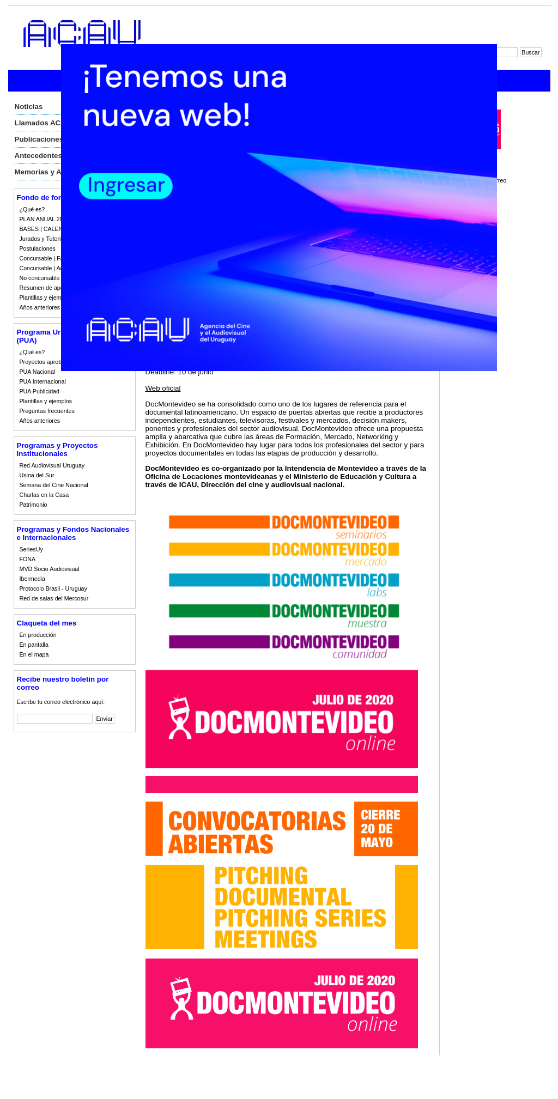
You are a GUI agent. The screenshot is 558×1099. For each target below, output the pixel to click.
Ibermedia (32, 578)
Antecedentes (38, 155)
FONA (28, 559)
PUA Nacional (38, 371)
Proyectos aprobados (47, 362)
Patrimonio (33, 504)
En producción (38, 635)
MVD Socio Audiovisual (50, 569)
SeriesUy (31, 549)
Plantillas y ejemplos (46, 297)
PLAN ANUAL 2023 (45, 219)
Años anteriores (40, 307)
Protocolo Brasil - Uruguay (53, 588)
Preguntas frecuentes (47, 411)
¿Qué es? (32, 209)
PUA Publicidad (39, 391)
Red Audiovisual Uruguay (52, 465)
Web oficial (163, 388)
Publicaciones (39, 139)
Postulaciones (38, 248)
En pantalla (34, 644)
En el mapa (34, 654)
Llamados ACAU (43, 123)
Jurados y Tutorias (43, 238)
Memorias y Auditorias (53, 172)
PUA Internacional (43, 381)
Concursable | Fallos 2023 (53, 258)
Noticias (29, 106)
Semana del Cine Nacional (54, 485)
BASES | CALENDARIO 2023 (58, 229)
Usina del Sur (37, 475)
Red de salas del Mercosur (54, 598)
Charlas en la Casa (44, 494)
